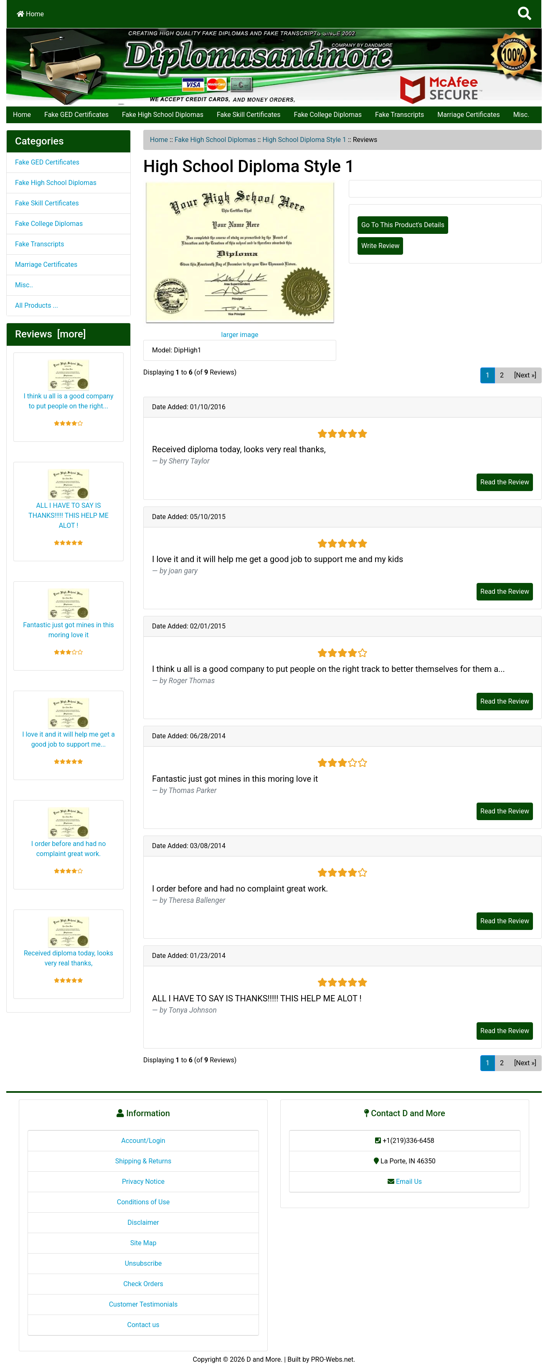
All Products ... (36, 305)
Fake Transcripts (399, 115)
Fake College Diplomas (328, 115)
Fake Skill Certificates (249, 115)
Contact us (143, 1325)
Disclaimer (143, 1222)
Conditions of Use (143, 1202)
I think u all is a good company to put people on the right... (68, 385)
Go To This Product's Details (402, 225)
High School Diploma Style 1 (304, 140)
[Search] (525, 14)
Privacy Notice (143, 1182)
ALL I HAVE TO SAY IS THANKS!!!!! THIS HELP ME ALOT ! (68, 499)
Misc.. (24, 285)
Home (30, 14)
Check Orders (143, 1284)
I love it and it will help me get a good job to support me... (68, 723)
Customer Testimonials (143, 1304)
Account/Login (143, 1141)
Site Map (143, 1243)
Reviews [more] (50, 334)
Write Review (380, 246)
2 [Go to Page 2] (502, 375)
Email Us (405, 1182)
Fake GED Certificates (76, 115)
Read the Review (504, 482)
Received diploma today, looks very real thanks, (68, 942)
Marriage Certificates (468, 115)
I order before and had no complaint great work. (68, 832)
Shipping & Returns (143, 1161)
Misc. (521, 115)
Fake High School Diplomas (162, 115)
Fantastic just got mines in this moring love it (68, 613)
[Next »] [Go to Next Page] (525, 375)
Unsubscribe (143, 1263)
